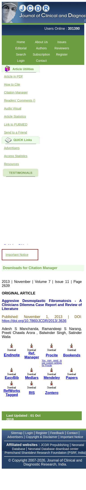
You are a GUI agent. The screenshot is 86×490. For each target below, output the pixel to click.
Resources (11, 164)
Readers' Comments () (19, 100)
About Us (41, 42)
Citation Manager (16, 92)
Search (21, 54)
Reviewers (61, 48)
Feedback (57, 433)
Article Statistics (15, 116)
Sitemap (16, 433)
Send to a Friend (15, 132)
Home (21, 42)
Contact (41, 60)
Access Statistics (15, 156)
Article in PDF (13, 76)
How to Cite (12, 84)
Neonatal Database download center (53, 449)
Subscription (41, 54)
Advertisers (12, 148)
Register (62, 54)
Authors (41, 48)
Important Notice (17, 254)
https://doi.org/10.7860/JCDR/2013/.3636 (34, 321)
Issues (61, 42)
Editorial (21, 48)
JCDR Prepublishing (55, 445)
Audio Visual (12, 108)
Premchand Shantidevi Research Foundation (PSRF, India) (45, 452)
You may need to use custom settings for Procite (52, 363)
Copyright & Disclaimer (41, 437)
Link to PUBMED (15, 124)
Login (21, 60)
